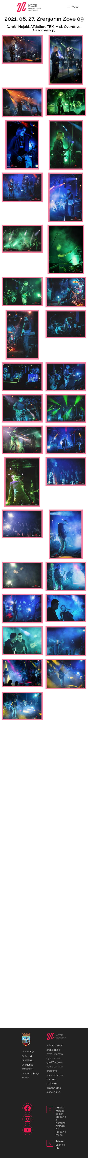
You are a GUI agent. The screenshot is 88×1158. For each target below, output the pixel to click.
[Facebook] (27, 1108)
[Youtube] (27, 1130)
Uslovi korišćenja (27, 1058)
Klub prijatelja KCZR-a (30, 1075)
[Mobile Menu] (73, 7)
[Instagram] (27, 1119)
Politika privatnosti (27, 1067)
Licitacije (29, 1051)
